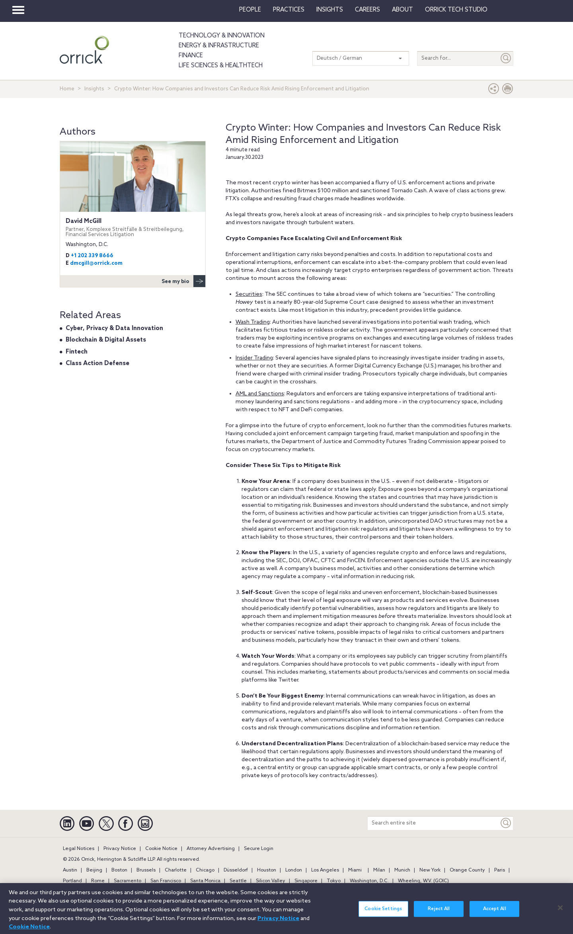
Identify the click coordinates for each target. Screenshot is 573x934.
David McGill (133, 227)
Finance (191, 55)
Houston (266, 870)
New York (429, 870)
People (250, 10)
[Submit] (506, 58)
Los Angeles (325, 870)
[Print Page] (507, 90)
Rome (98, 881)
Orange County (467, 870)
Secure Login (258, 849)
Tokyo (334, 881)
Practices (288, 10)
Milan (379, 870)
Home (67, 89)
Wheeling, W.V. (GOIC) (423, 881)
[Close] (560, 911)
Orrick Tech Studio (456, 10)
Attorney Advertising (211, 849)
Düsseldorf (236, 870)
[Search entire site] (433, 823)
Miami (355, 870)
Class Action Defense (97, 363)
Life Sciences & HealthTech (221, 65)
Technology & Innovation (222, 35)
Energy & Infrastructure (219, 45)
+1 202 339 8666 (92, 256)
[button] (493, 90)
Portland (72, 881)
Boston (119, 870)
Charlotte (176, 870)
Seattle (238, 881)
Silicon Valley (270, 881)
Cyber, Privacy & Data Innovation (114, 328)
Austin (70, 870)
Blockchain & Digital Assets (106, 340)
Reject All (439, 913)
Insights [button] (329, 10)
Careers (367, 10)
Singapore (306, 881)
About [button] (402, 10)
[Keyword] (506, 823)
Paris (499, 870)
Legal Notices (78, 849)
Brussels (146, 870)
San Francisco (165, 881)
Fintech (77, 352)
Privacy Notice (119, 849)
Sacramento (127, 881)
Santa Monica (205, 881)
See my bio (183, 281)
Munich (402, 870)
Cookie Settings (383, 913)
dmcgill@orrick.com (96, 263)
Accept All (494, 913)
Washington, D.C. (369, 881)
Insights (94, 89)
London (293, 870)
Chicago (205, 870)
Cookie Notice (161, 849)
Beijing (94, 870)
